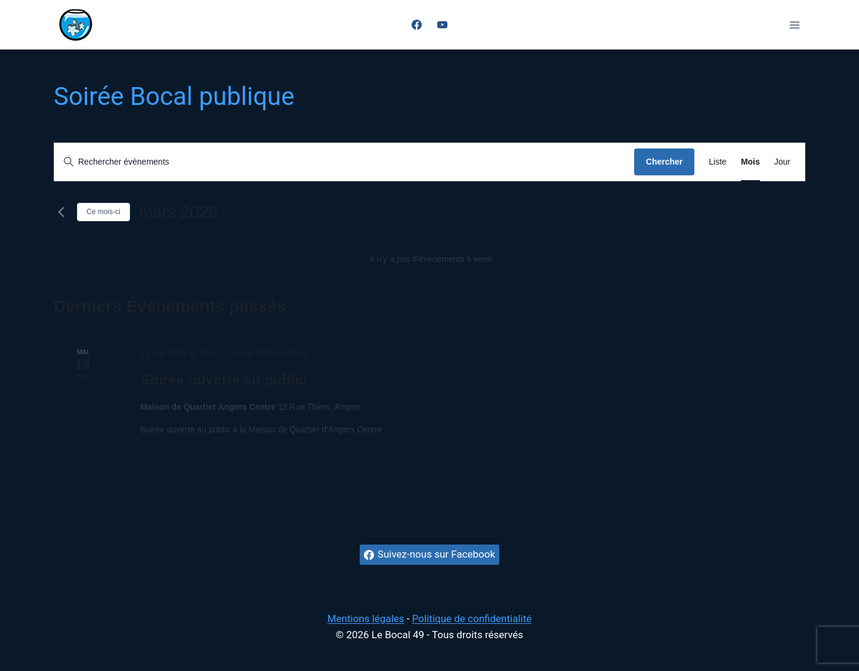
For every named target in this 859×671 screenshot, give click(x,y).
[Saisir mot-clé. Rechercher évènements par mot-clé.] (344, 162)
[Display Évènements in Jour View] (782, 162)
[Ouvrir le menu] (794, 25)
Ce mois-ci (103, 212)
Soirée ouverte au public (223, 380)
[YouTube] (442, 25)
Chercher (664, 161)
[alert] (431, 259)
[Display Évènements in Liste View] (718, 162)
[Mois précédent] (61, 212)
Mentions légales (365, 618)
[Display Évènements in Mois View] (750, 162)
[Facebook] (417, 25)
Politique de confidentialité (472, 618)
